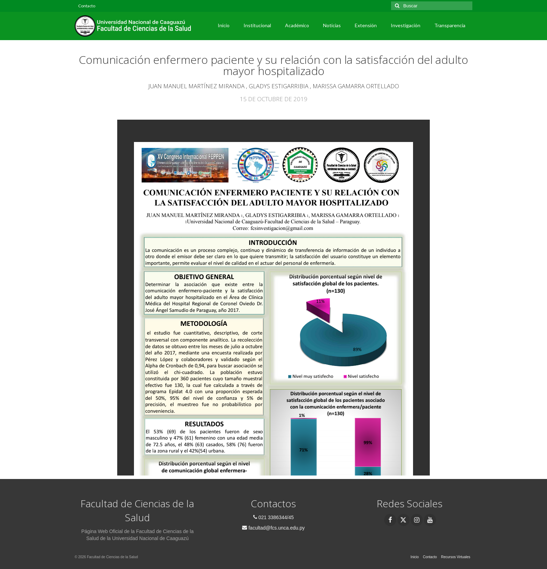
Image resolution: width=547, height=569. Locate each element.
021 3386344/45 (273, 517)
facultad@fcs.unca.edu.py (273, 528)
